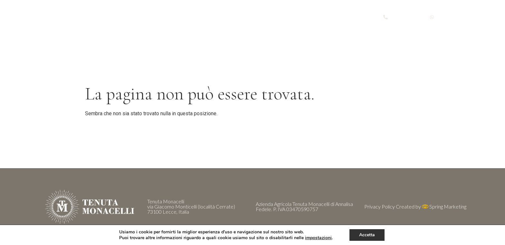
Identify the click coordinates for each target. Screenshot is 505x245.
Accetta (367, 235)
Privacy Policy (379, 206)
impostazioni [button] (318, 238)
